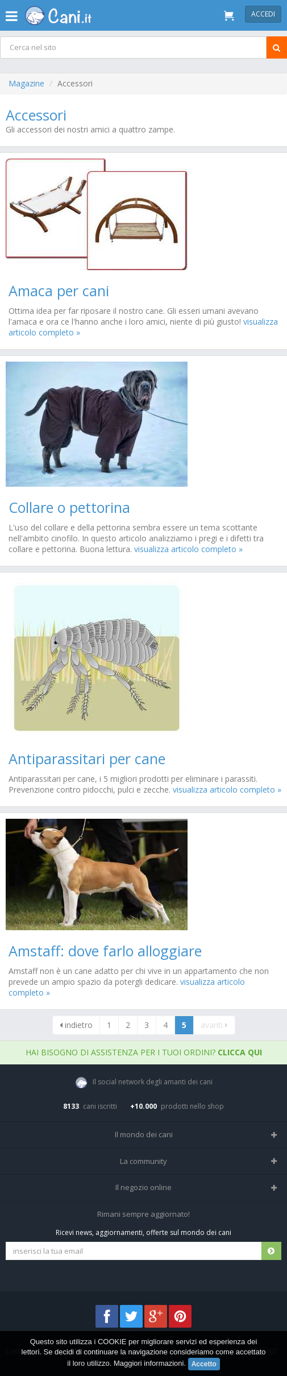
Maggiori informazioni (149, 1363)
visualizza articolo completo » (188, 549)
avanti (214, 1024)
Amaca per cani (59, 290)
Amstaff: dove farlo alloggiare (105, 950)
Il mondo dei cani (144, 1134)
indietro (76, 1024)
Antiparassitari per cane (87, 758)
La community (143, 1161)
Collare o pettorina (69, 507)
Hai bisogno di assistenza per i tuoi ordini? (144, 1052)
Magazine (26, 83)
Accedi (263, 14)
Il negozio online (143, 1187)
